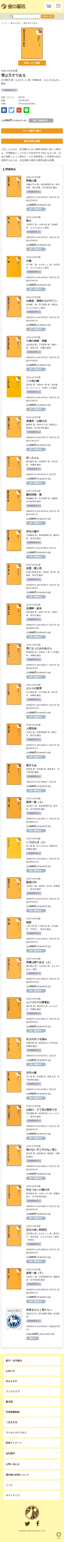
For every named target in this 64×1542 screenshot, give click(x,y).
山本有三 (30, 806)
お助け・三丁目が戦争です (41, 1109)
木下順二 (30, 264)
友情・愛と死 (34, 568)
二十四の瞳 (32, 381)
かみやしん (21, 80)
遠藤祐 (54, 498)
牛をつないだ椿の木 (37, 1189)
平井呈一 (34, 929)
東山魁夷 (43, 1313)
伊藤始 (43, 348)
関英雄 (50, 1153)
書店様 (9, 1402)
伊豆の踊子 (32, 531)
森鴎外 (29, 424)
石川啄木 (5, 80)
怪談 (28, 922)
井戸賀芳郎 (47, 187)
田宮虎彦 (30, 612)
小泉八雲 (30, 926)
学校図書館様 (13, 1412)
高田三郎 (43, 612)
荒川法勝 (36, 187)
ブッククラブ (13, 1391)
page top (58, 1535)
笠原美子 (41, 1006)
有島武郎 (30, 1043)
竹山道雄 (30, 692)
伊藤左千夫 (31, 184)
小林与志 (43, 224)
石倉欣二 (43, 652)
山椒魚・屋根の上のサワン (41, 300)
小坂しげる (44, 1193)
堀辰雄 (29, 769)
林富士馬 (34, 348)
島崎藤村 (30, 498)
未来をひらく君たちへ (39, 1309)
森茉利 (29, 428)
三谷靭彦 (43, 344)
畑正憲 (29, 1006)
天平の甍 (31, 1072)
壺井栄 (29, 385)
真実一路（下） (35, 1273)
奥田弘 (31, 1240)
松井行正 (41, 424)
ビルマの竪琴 (34, 688)
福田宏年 (53, 846)
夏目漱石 (30, 461)
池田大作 (30, 1313)
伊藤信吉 (37, 80)
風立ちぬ (31, 765)
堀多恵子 (51, 769)
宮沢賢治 (30, 1233)
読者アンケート (14, 1443)
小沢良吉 (43, 966)
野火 (28, 220)
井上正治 (41, 846)
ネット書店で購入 (32, 131)
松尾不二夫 (47, 388)
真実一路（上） (35, 802)
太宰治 (29, 732)
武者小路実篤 (32, 572)
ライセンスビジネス (16, 1432)
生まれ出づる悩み (36, 1039)
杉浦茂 (42, 1113)
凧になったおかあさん (39, 648)
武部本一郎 (42, 385)
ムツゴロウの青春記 (37, 1002)
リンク (9, 1485)
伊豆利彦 (53, 1043)
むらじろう (35, 388)
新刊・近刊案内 (14, 1360)
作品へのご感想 (32, 63)
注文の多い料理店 (36, 1229)
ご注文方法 (11, 1422)
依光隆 (40, 769)
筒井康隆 (30, 1113)
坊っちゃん (32, 457)
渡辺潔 (42, 1043)
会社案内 (10, 1453)
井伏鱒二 (30, 304)
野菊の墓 (31, 180)
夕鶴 (28, 260)
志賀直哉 (30, 344)
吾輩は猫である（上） (39, 962)
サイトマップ (13, 1495)
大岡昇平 (30, 224)
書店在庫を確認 (32, 141)
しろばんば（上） (36, 842)
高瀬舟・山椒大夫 (36, 421)
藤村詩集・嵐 (34, 494)
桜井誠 (40, 1153)
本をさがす (48, 16)
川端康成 (30, 535)
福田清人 (53, 424)
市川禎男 (43, 304)
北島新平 (43, 461)
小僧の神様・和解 (36, 340)
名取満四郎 (46, 184)
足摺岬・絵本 (34, 608)
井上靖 (29, 846)
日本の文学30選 (9, 71)
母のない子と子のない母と (41, 1149)
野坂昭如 (30, 652)
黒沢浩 (33, 538)
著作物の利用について (17, 1475)
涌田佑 (54, 304)
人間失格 (31, 728)
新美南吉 (30, 1193)
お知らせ (10, 1371)
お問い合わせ (13, 1464)
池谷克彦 (34, 1237)
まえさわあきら (52, 80)
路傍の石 (31, 882)
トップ (4, 23)
